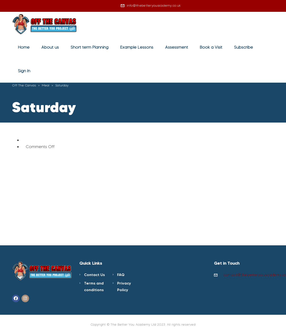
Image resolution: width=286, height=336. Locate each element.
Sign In (24, 70)
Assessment (176, 47)
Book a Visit (211, 47)
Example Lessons (136, 47)
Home (24, 47)
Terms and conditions (94, 286)
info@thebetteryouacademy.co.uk (154, 6)
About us (50, 47)
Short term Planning (89, 47)
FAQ (120, 274)
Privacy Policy (124, 286)
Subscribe (243, 47)
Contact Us (94, 274)
